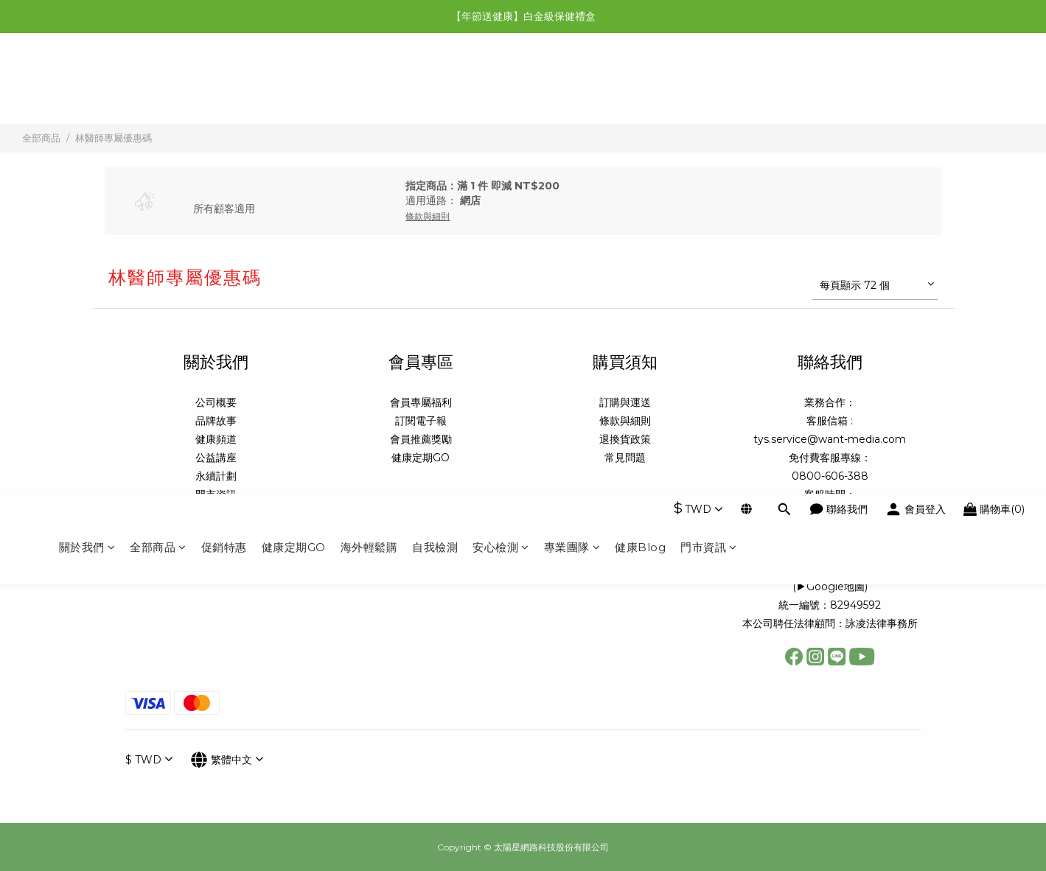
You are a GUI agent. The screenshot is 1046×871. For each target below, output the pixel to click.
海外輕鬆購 (369, 87)
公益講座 (216, 457)
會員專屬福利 (421, 402)
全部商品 (158, 87)
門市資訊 (708, 87)
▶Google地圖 (830, 586)
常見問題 (625, 457)
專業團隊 (572, 87)
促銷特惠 (224, 87)
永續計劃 (216, 476)
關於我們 (87, 87)
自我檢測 (435, 87)
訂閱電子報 (421, 420)
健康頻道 (216, 439)
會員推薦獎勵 (421, 439)
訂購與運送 (625, 402)
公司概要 (216, 402)
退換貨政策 (625, 439)
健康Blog (640, 87)
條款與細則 (625, 420)
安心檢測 (501, 87)
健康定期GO (294, 87)
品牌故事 (216, 420)
